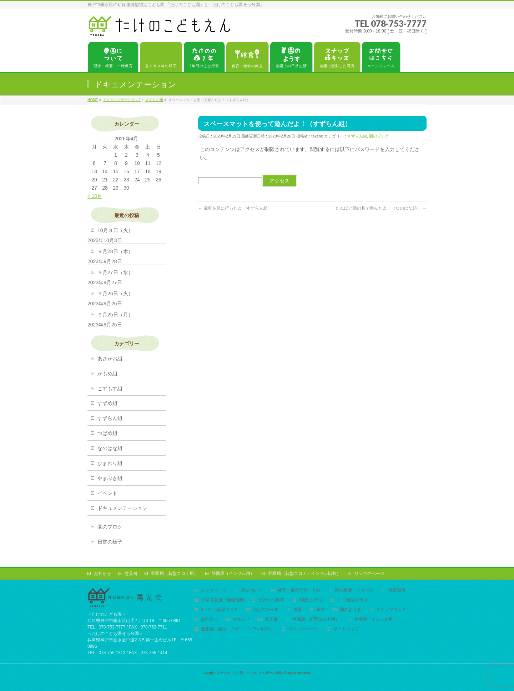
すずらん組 (357, 136)
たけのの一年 (265, 609)
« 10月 (94, 196)
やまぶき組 (109, 478)
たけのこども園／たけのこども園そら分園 (251, 673)
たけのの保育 (271, 600)
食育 (297, 609)
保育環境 (396, 590)
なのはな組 (109, 448)
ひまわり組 (109, 463)
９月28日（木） (115, 251)
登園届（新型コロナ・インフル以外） (304, 573)
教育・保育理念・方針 (299, 590)
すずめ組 (107, 403)
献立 (321, 609)
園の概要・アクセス (354, 590)
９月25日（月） (115, 314)
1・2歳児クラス (353, 600)
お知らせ (102, 573)
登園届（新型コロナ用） (174, 573)
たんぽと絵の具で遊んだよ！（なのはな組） (381, 208)
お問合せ (209, 619)
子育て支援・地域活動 (222, 600)
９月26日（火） (115, 293)
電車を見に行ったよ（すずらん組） (235, 208)
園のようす (350, 609)
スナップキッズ (391, 609)
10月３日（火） (115, 230)
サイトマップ (346, 629)
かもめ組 (107, 373)
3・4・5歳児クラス (219, 609)
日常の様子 (109, 542)
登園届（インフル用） (233, 573)
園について (252, 590)
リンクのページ (369, 573)
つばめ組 (107, 433)
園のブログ (379, 136)
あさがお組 (109, 358)
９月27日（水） (115, 272)
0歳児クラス (311, 600)
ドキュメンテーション (122, 508)
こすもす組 (109, 388)
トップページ (214, 590)
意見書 (131, 573)
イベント (107, 493)
